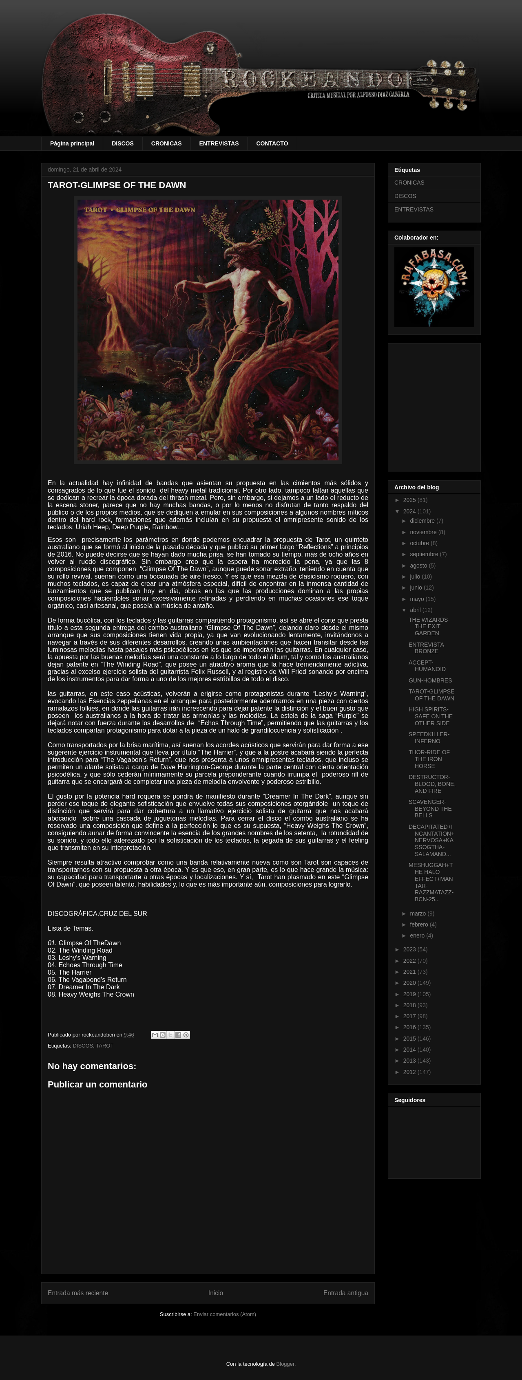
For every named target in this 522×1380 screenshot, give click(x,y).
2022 (410, 960)
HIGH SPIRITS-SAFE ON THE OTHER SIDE (431, 716)
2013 (410, 1060)
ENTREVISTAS (219, 143)
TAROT (104, 1046)
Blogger (285, 1364)
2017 (410, 1016)
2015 (410, 1038)
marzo (418, 913)
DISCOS (123, 143)
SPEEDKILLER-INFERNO (429, 737)
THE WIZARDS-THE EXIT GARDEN (429, 626)
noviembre (424, 532)
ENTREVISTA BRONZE (426, 648)
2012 (410, 1072)
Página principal (72, 143)
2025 (410, 500)
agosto (419, 565)
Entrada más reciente (78, 1293)
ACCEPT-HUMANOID (427, 666)
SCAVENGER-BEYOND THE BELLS (430, 809)
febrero (419, 924)
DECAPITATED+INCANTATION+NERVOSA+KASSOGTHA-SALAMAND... (431, 840)
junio (416, 587)
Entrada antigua (345, 1293)
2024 (410, 511)
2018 (410, 1005)
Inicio (215, 1293)
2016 (410, 1027)
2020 (410, 982)
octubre (420, 543)
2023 (410, 949)
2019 (410, 994)
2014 (410, 1049)
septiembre (425, 554)
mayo (417, 599)
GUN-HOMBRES (430, 680)
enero (418, 935)
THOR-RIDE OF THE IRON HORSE (429, 759)
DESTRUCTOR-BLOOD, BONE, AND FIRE (432, 784)
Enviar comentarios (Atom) (224, 1314)
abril (416, 610)
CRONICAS (166, 143)
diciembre (423, 520)
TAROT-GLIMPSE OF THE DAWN (432, 695)
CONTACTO (272, 143)
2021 (410, 971)
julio (416, 576)
